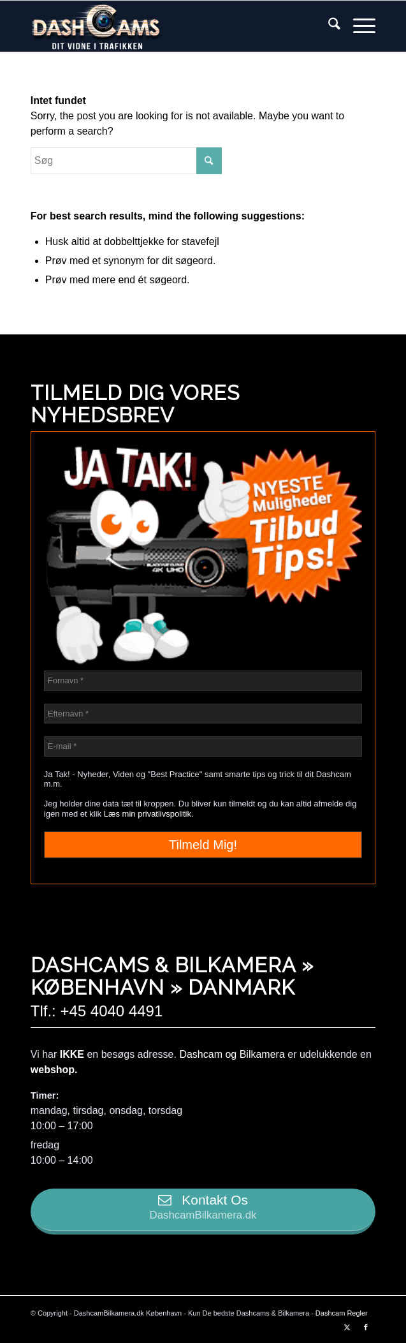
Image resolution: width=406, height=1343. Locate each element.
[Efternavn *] (203, 714)
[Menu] (357, 26)
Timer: (45, 1095)
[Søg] (327, 26)
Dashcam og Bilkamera (231, 1054)
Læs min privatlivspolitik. (149, 814)
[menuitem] (327, 26)
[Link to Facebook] (365, 1327)
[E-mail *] (203, 746)
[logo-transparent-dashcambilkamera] (169, 26)
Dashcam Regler (341, 1313)
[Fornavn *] (203, 681)
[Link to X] (346, 1327)
